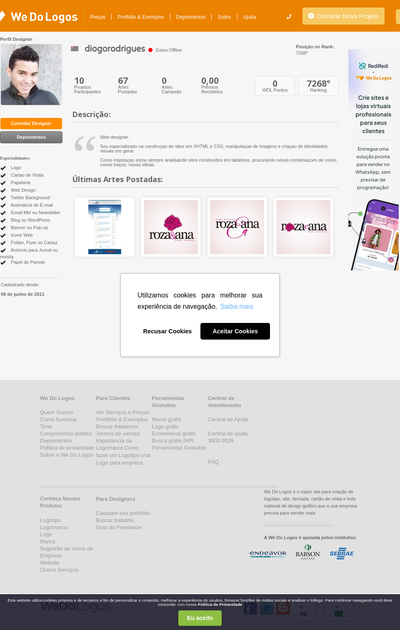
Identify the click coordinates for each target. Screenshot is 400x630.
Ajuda (249, 17)
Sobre (224, 17)
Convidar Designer (31, 123)
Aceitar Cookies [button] (235, 331)
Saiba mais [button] (236, 306)
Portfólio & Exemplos (141, 17)
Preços (97, 17)
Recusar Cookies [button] (167, 331)
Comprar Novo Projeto (343, 16)
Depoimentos (191, 17)
